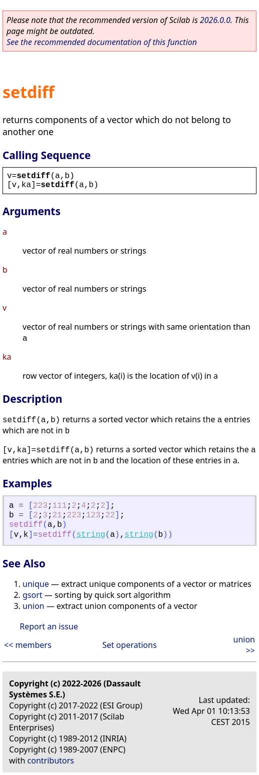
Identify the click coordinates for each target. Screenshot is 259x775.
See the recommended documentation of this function (102, 42)
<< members (28, 644)
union (33, 605)
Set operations (129, 644)
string (90, 534)
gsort (33, 594)
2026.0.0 (215, 20)
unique (36, 583)
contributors (51, 760)
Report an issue (49, 626)
